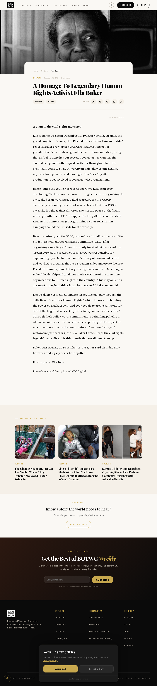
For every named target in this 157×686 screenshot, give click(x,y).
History (51, 102)
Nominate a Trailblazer (99, 631)
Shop (143, 5)
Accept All (60, 669)
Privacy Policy (50, 660)
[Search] (111, 5)
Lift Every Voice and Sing (100, 638)
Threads (127, 624)
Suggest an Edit (116, 117)
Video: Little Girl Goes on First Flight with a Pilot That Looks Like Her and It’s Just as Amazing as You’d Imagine (78, 474)
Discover (26, 5)
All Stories (59, 631)
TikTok (127, 631)
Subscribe (125, 5)
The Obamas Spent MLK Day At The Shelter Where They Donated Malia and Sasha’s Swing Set (34, 474)
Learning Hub (61, 638)
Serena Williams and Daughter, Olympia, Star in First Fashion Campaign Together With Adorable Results (121, 474)
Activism (38, 102)
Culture (44, 71)
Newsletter (94, 624)
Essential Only (96, 669)
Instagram (128, 617)
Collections (61, 5)
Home (35, 71)
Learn (86, 5)
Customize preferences (78, 679)
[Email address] (67, 579)
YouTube (128, 638)
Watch (75, 5)
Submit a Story (78, 524)
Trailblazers (42, 5)
